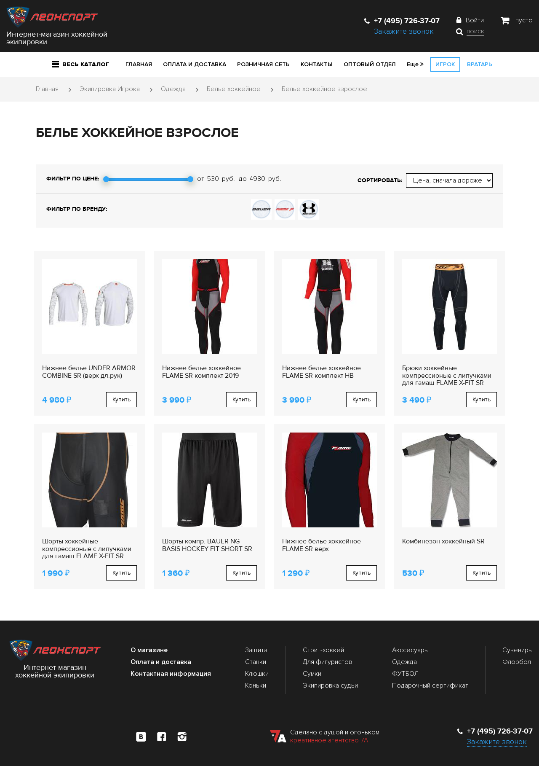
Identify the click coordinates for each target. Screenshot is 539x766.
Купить (121, 399)
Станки (255, 662)
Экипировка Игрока (110, 89)
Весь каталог (80, 64)
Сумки (312, 673)
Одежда (173, 89)
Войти (475, 20)
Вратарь (479, 64)
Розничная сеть (263, 64)
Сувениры (517, 650)
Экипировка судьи (330, 685)
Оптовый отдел (370, 64)
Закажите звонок (404, 31)
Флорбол (516, 662)
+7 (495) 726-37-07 (402, 20)
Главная (138, 64)
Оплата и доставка (194, 64)
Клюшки (257, 673)
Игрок (445, 64)
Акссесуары (410, 650)
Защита (256, 650)
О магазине (149, 650)
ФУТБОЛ (405, 673)
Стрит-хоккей (323, 650)
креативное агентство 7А (329, 740)
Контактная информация (171, 673)
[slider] (106, 179)
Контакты (317, 64)
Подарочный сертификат (430, 685)
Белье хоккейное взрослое (324, 89)
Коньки (255, 685)
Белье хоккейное (234, 89)
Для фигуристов (327, 662)
